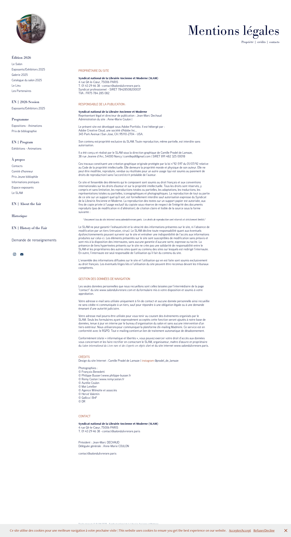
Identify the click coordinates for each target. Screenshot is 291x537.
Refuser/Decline (264, 530)
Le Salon (17, 64)
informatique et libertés (121, 338)
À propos (18, 159)
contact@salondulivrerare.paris (121, 85)
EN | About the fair (26, 204)
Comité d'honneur (22, 171)
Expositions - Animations (27, 126)
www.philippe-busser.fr (116, 375)
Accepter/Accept (240, 530)
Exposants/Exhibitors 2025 (28, 69)
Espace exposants (23, 187)
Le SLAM (17, 193)
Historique (19, 216)
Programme (20, 119)
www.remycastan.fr (112, 379)
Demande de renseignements (34, 240)
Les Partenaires (21, 91)
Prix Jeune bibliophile (25, 177)
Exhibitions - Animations (26, 148)
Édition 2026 (21, 57)
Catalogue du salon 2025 (27, 80)
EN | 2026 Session (25, 102)
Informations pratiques (25, 182)
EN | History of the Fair (29, 228)
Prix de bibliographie (24, 131)
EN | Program (22, 142)
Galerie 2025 (20, 75)
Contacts (17, 166)
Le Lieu (16, 85)
